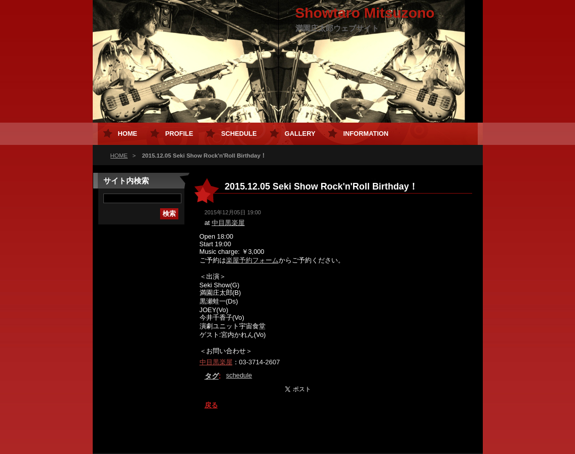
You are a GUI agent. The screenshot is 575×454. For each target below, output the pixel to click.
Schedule (238, 133)
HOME (119, 156)
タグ (212, 376)
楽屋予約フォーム (252, 260)
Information (365, 133)
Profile (179, 133)
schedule (239, 375)
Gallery (300, 133)
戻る (211, 405)
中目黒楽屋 (228, 222)
